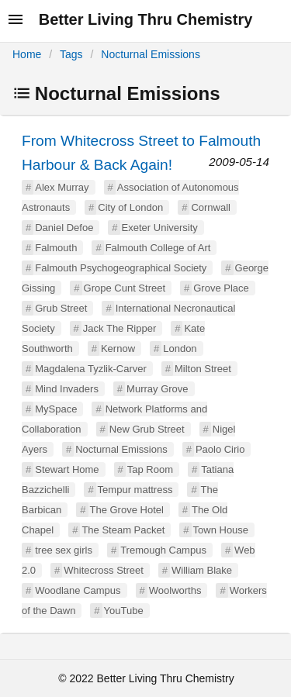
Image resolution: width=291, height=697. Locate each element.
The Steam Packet (123, 530)
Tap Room (150, 469)
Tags (71, 54)
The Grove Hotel (127, 510)
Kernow (118, 348)
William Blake (201, 570)
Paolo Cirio (220, 449)
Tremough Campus (163, 550)
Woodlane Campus (77, 590)
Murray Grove (157, 389)
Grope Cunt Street (125, 288)
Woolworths (175, 590)
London (179, 348)
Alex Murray (61, 187)
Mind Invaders (67, 389)
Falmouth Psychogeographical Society (120, 268)
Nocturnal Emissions (150, 54)
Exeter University (160, 227)
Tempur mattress (135, 489)
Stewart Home (67, 469)
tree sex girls (63, 550)
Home (26, 54)
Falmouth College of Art (158, 248)
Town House (221, 530)
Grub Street (61, 308)
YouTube (124, 610)
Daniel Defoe (64, 227)
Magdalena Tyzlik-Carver (91, 368)
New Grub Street (147, 429)
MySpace (56, 409)
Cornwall (210, 207)
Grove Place (221, 288)
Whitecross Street (104, 570)
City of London (130, 207)
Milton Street (203, 368)
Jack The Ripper (119, 328)
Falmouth (56, 248)
